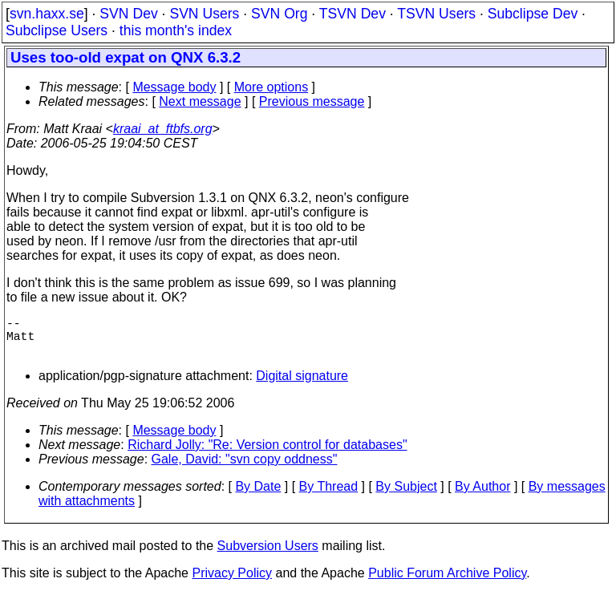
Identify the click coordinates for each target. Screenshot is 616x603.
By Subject (405, 496)
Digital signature (302, 385)
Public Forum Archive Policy (447, 582)
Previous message (312, 101)
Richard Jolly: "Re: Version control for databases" (267, 454)
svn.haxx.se (47, 14)
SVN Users (204, 14)
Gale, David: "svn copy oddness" (245, 469)
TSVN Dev (352, 14)
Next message (200, 101)
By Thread (329, 496)
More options (271, 87)
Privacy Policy (232, 582)
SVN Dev (128, 14)
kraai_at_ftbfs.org (163, 129)
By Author (482, 496)
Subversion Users (267, 555)
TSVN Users (436, 14)
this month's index (176, 30)
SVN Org (279, 14)
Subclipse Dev (533, 14)
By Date (258, 496)
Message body (174, 87)
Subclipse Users (56, 30)
